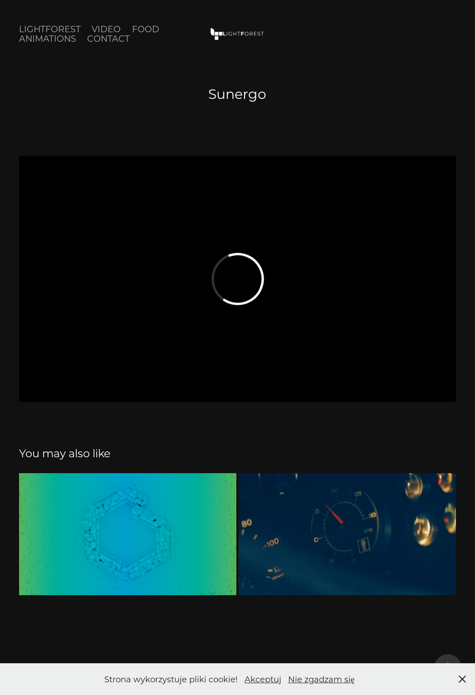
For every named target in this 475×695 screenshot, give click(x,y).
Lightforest (50, 28)
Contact (108, 38)
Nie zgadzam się (321, 679)
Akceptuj (263, 679)
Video (106, 28)
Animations (47, 38)
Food (145, 28)
